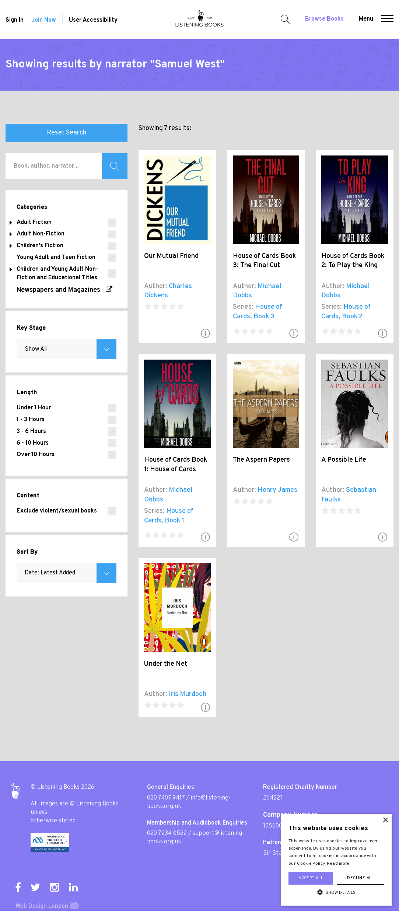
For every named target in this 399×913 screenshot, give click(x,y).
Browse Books (324, 19)
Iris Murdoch (187, 694)
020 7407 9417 (166, 798)
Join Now (43, 20)
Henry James (277, 490)
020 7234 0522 (167, 833)
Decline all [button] (360, 878)
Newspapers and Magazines (64, 290)
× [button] (385, 820)
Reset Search (66, 133)
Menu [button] (366, 19)
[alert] (336, 860)
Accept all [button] (310, 878)
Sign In (15, 20)
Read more (338, 863)
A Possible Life (343, 460)
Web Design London (41, 906)
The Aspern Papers (261, 460)
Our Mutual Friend (171, 256)
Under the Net (166, 664)
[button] (387, 19)
